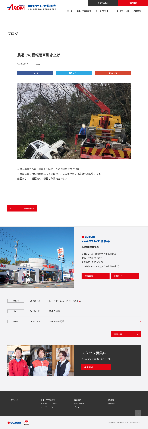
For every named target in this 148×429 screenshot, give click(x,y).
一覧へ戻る (29, 208)
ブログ (76, 407)
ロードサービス (122, 11)
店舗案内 (137, 11)
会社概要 (110, 400)
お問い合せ (119, 275)
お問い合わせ (103, 3)
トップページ (12, 400)
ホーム (69, 11)
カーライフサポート (104, 11)
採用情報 (133, 3)
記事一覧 (118, 334)
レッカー (37, 64)
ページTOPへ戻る (138, 413)
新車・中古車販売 (84, 11)
